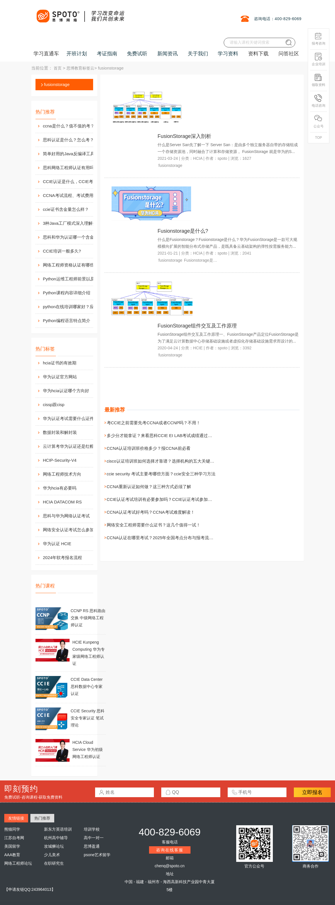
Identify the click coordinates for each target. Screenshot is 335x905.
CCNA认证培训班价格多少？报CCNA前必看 (148, 448)
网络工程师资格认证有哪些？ (70, 265)
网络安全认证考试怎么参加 (68, 529)
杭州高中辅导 (56, 837)
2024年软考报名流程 (62, 557)
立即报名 (312, 792)
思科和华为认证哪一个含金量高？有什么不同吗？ (74, 237)
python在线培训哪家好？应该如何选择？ (74, 306)
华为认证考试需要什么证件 (68, 418)
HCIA (197, 158)
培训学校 (92, 829)
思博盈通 (92, 846)
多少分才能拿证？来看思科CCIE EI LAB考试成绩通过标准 (162, 435)
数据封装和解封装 (60, 432)
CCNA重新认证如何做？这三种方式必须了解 (149, 486)
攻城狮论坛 (54, 846)
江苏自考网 (14, 837)
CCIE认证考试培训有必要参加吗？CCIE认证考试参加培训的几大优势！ (174, 499)
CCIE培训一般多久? (62, 251)
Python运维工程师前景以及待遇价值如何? (74, 278)
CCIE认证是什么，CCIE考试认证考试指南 (74, 181)
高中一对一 (94, 837)
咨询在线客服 (169, 850)
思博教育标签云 (80, 68)
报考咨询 (318, 38)
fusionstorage (57, 84)
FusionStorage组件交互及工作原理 (197, 326)
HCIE (197, 348)
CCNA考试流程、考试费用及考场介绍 (74, 195)
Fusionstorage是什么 (202, 260)
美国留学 (12, 846)
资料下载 (258, 53)
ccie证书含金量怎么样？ (66, 209)
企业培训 (318, 59)
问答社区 (289, 53)
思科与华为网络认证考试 (66, 515)
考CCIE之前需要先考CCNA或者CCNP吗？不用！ (154, 422)
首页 (58, 68)
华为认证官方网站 (60, 376)
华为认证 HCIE (57, 543)
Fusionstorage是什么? (183, 231)
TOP (318, 138)
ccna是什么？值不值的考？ (69, 125)
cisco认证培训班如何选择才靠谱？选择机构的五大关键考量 (163, 461)
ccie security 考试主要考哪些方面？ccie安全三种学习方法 (161, 473)
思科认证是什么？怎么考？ (68, 139)
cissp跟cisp (53, 404)
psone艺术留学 (97, 854)
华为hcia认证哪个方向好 (66, 390)
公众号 (318, 121)
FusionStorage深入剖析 (184, 136)
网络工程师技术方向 (62, 474)
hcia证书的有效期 (59, 362)
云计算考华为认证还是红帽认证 (72, 446)
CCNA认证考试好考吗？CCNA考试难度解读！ (151, 512)
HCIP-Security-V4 (59, 460)
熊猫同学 (12, 829)
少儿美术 (52, 854)
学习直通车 (46, 53)
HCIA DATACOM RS (62, 501)
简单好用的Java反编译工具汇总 (73, 153)
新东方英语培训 (58, 829)
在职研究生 (54, 863)
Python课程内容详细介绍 (66, 292)
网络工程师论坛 (18, 863)
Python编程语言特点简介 (66, 320)
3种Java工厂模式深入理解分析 (72, 223)
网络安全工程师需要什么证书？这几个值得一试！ (153, 524)
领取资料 (318, 80)
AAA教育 (12, 854)
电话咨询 (318, 101)
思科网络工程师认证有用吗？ (70, 167)
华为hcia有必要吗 (59, 488)
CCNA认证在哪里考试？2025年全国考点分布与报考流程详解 (164, 537)
